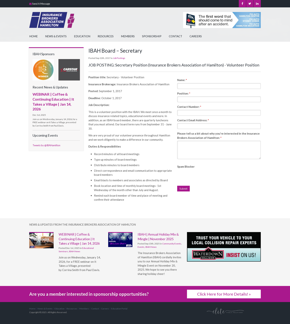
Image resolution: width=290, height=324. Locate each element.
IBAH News (74, 251)
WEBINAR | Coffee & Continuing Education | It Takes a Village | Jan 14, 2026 (79, 238)
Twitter (249, 3)
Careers (196, 36)
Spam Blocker (186, 166)
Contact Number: (189, 106)
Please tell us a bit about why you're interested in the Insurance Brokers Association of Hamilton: (218, 135)
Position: (183, 93)
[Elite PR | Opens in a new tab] (225, 310)
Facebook (242, 3)
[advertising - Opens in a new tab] (69, 69)
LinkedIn (257, 3)
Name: (182, 80)
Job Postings (119, 58)
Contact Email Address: (193, 120)
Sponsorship (151, 36)
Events (141, 247)
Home (33, 36)
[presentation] (205, 176)
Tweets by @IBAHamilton (46, 145)
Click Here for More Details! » (224, 294)
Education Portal (119, 308)
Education (82, 36)
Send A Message (41, 3)
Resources (106, 36)
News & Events (56, 36)
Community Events (171, 243)
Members (128, 36)
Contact (175, 36)
